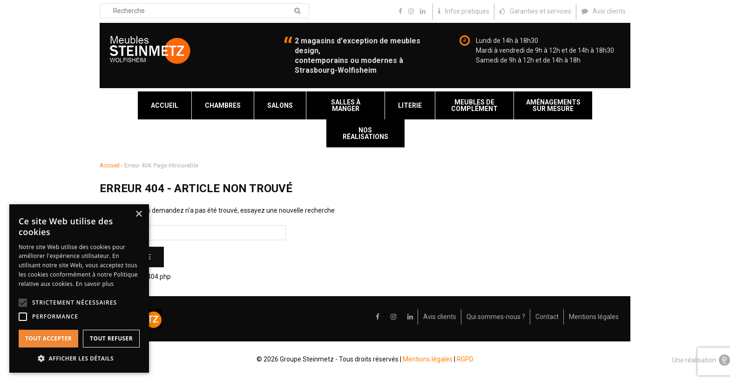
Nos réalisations (365, 133)
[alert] (79, 288)
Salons (280, 105)
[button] (79, 358)
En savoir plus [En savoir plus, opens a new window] (95, 284)
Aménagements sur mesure (553, 105)
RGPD (465, 359)
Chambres (223, 105)
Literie (410, 105)
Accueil (164, 105)
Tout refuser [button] (111, 338)
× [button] (138, 214)
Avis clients (439, 316)
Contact (547, 316)
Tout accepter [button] (48, 338)
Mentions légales (594, 316)
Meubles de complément (474, 105)
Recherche (297, 11)
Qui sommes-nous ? (495, 316)
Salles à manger (345, 105)
